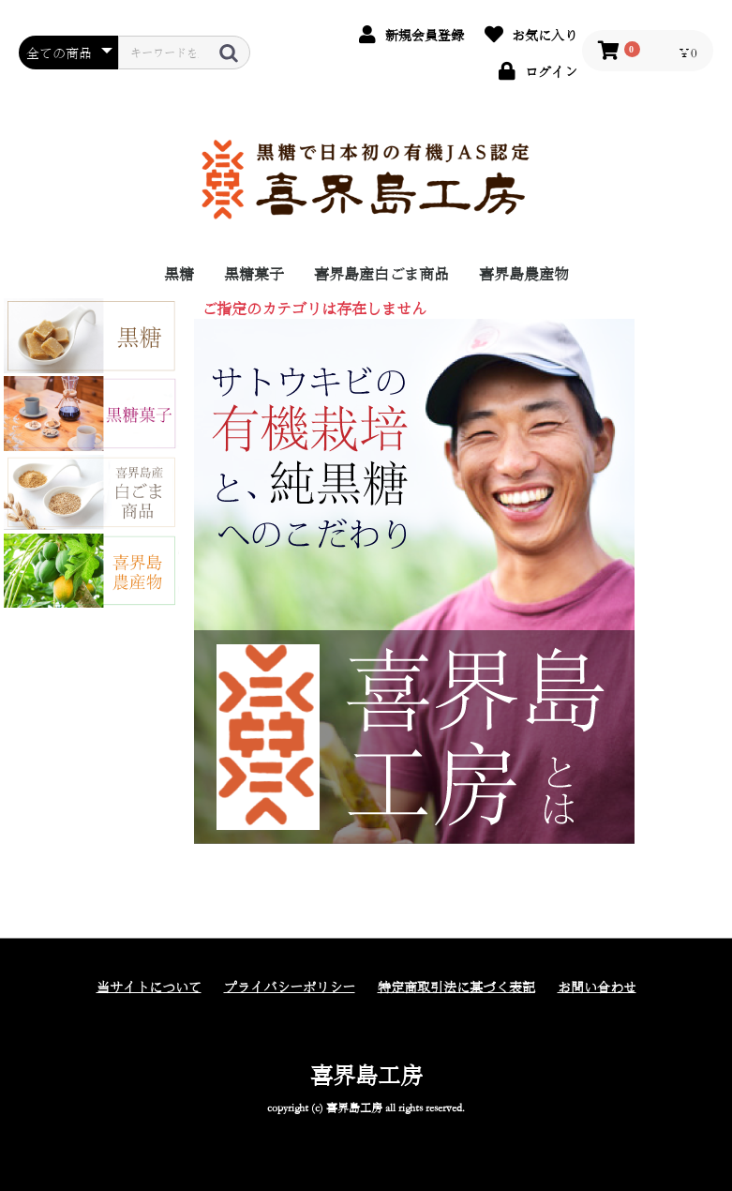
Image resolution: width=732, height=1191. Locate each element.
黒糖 (179, 273)
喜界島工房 (366, 1075)
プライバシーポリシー (289, 986)
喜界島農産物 (524, 273)
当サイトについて (149, 986)
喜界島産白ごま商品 (381, 273)
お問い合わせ (597, 986)
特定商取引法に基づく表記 (456, 986)
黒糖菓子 (254, 273)
